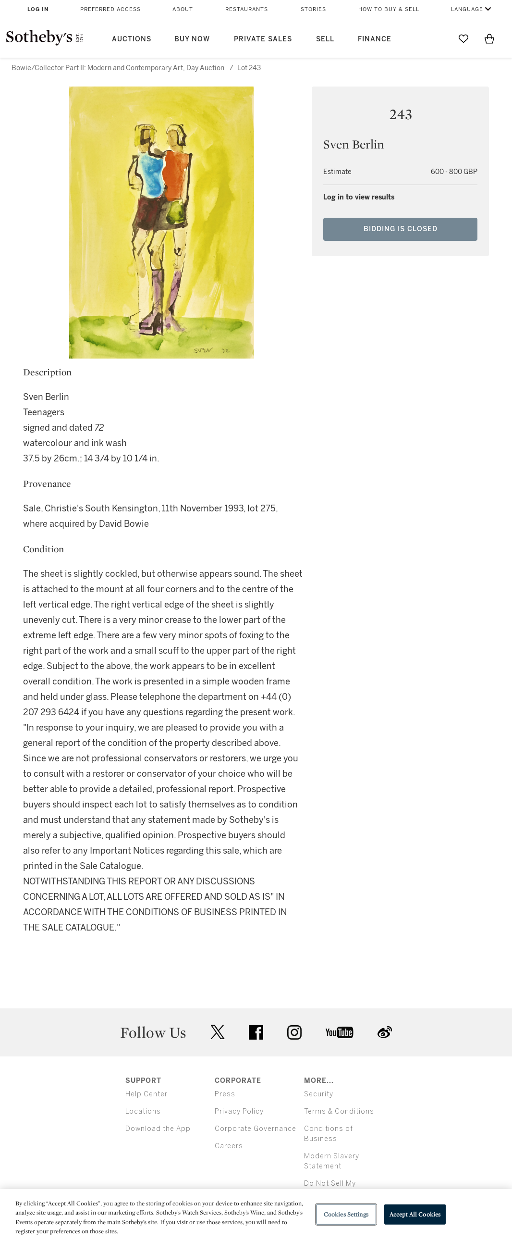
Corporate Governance (255, 1129)
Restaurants (246, 9)
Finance (374, 39)
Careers (229, 1146)
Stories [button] (313, 9)
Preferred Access (110, 9)
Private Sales (263, 39)
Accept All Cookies (415, 1214)
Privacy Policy (239, 1111)
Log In (38, 9)
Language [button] (467, 9)
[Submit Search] (437, 38)
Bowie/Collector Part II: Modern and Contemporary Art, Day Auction (118, 68)
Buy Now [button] (192, 39)
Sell (325, 39)
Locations (143, 1111)
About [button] (182, 9)
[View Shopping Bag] (489, 38)
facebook (256, 1032)
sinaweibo (385, 1032)
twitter (217, 1032)
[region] (256, 1215)
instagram (294, 1032)
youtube (340, 1032)
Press (225, 1094)
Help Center (146, 1094)
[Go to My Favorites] (463, 38)
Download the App (158, 1129)
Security (318, 1094)
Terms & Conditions (339, 1111)
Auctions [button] (131, 39)
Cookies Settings (346, 1214)
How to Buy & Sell (388, 9)
